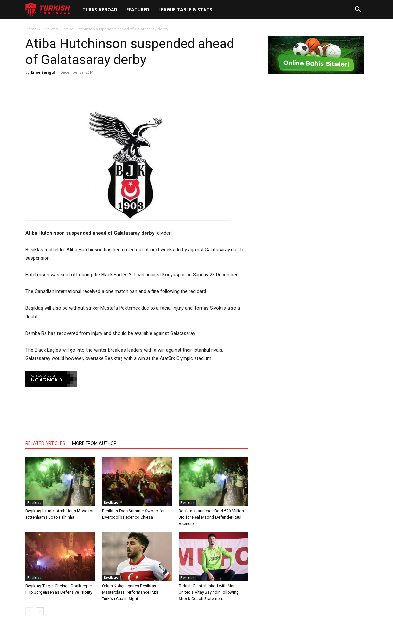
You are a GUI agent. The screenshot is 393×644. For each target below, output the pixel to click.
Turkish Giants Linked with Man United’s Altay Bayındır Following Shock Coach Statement (209, 592)
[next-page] (40, 611)
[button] (358, 9)
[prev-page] (29, 611)
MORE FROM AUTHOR (94, 443)
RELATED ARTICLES (45, 443)
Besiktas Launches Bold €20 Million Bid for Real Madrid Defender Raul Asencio (211, 517)
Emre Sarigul (43, 72)
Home (31, 29)
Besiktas (50, 29)
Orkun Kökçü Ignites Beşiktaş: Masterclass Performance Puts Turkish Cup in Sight (130, 592)
